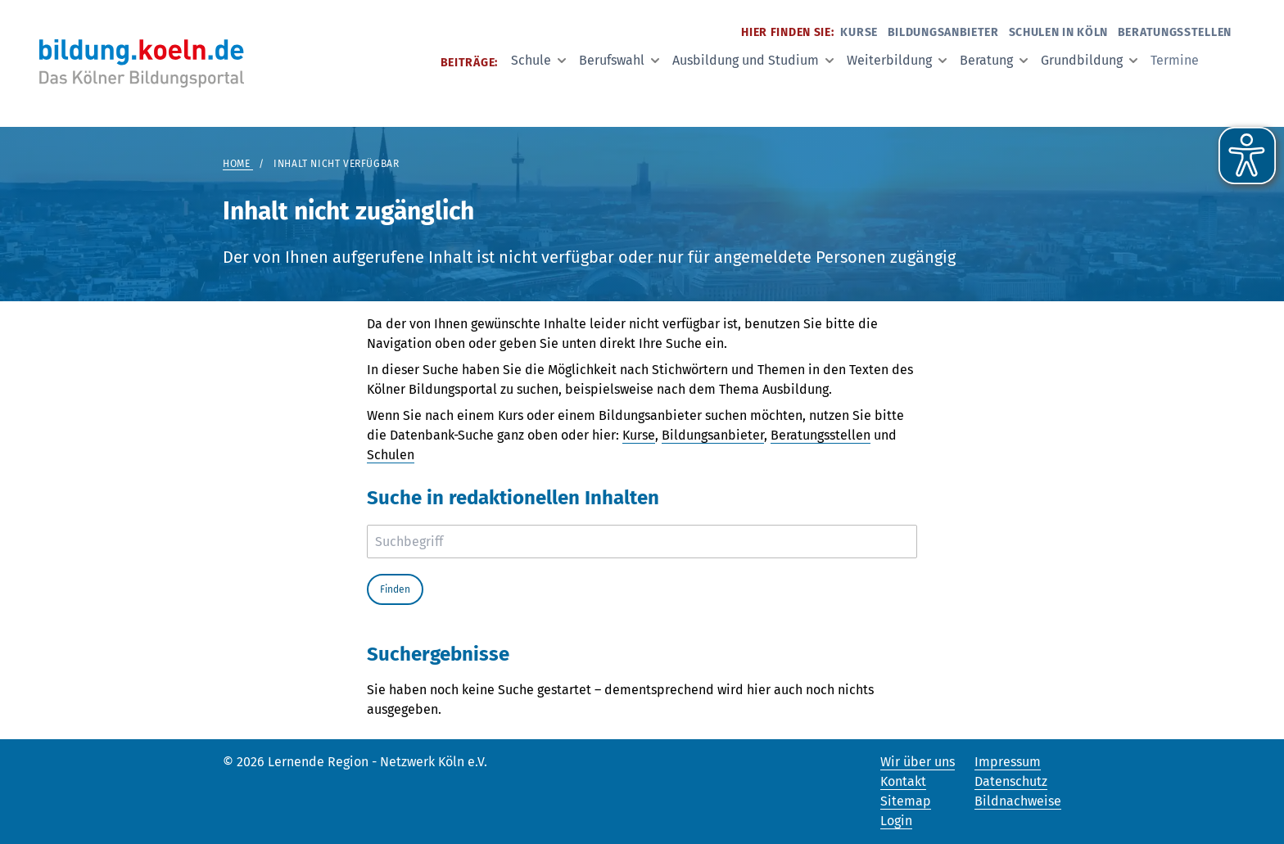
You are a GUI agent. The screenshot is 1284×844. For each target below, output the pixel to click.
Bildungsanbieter (943, 32)
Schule (538, 60)
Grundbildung (1089, 60)
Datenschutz (1010, 781)
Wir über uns (917, 762)
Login (896, 820)
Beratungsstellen (1175, 32)
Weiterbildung (897, 60)
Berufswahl (619, 60)
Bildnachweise (1017, 801)
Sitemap (905, 801)
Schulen (390, 455)
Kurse (859, 32)
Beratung (994, 60)
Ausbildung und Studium (753, 60)
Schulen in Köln (1059, 32)
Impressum (1007, 762)
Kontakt (903, 781)
